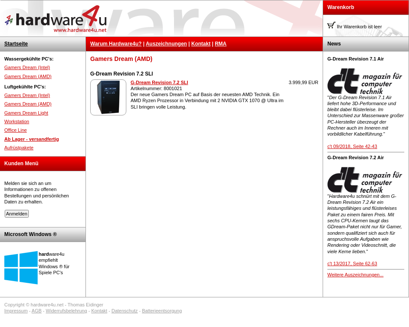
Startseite (16, 44)
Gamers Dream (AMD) (28, 76)
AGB (37, 310)
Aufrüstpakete (19, 147)
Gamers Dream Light (26, 112)
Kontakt (201, 44)
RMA (220, 44)
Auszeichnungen (166, 44)
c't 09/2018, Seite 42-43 (352, 146)
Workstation (16, 121)
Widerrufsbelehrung (66, 310)
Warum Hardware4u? (116, 44)
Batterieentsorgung (162, 310)
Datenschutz (124, 310)
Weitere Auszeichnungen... (355, 274)
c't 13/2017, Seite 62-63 (352, 263)
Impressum (15, 310)
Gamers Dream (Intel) (27, 67)
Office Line (15, 130)
